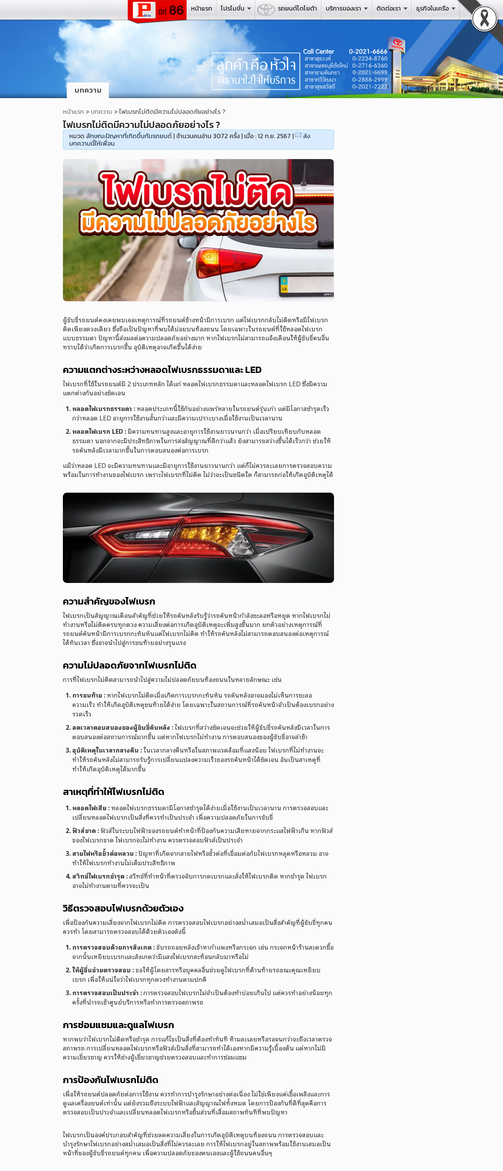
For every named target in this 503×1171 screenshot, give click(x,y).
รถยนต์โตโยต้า (297, 8)
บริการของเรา (343, 8)
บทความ (101, 111)
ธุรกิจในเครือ (432, 8)
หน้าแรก (201, 8)
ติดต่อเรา (388, 8)
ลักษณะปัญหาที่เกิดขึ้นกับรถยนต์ (129, 136)
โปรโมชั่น (232, 8)
